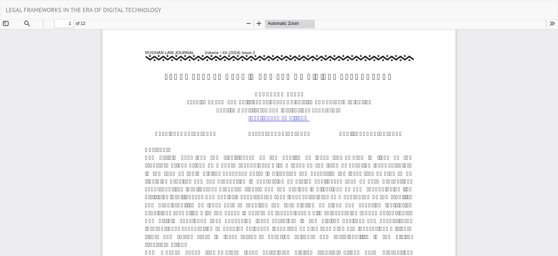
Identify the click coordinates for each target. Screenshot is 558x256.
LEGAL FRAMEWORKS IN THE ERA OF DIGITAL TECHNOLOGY (83, 10)
